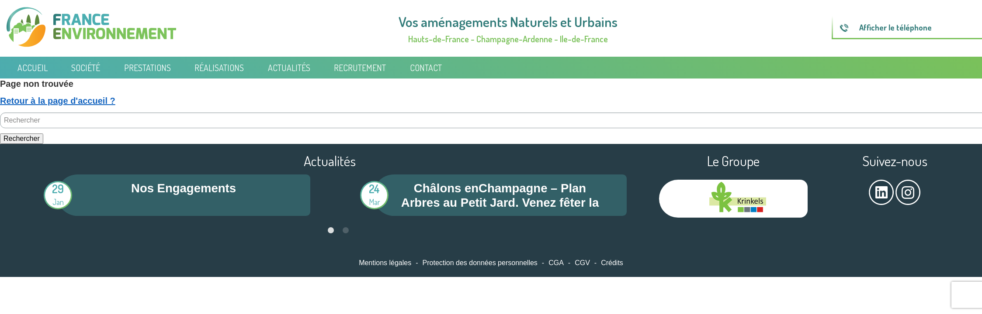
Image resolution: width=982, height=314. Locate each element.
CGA (556, 262)
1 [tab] (331, 230)
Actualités (289, 67)
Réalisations (219, 67)
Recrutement (360, 67)
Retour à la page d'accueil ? (57, 101)
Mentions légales (385, 262)
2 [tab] (346, 230)
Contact (426, 67)
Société (85, 67)
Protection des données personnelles (480, 262)
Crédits (612, 262)
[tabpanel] (171, 195)
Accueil (32, 67)
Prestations (147, 67)
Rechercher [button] (21, 138)
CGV (582, 262)
